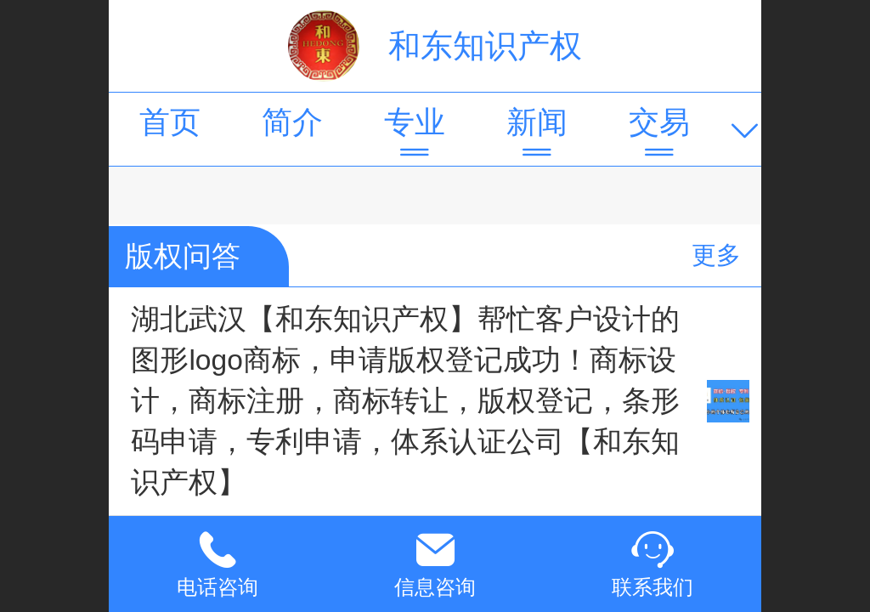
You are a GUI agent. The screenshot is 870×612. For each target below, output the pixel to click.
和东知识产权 (485, 45)
